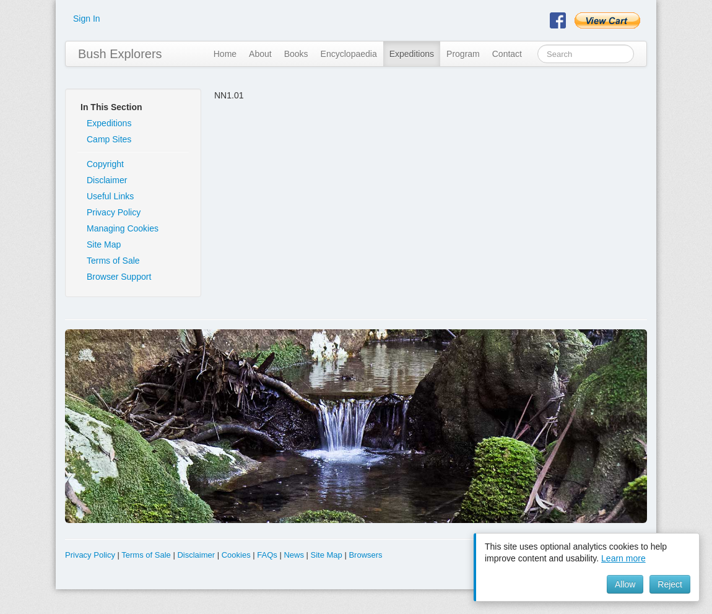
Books (296, 54)
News (294, 555)
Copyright (105, 164)
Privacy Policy (114, 212)
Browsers (365, 555)
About (260, 54)
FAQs (267, 555)
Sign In (86, 19)
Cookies (236, 555)
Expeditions (411, 54)
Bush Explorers (120, 54)
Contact (507, 54)
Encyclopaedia (349, 54)
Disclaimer (107, 180)
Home (225, 54)
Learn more (623, 558)
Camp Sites (109, 139)
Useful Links (110, 196)
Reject (670, 584)
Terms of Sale (113, 261)
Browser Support (119, 277)
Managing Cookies (122, 228)
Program (463, 54)
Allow (625, 584)
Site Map (104, 244)
